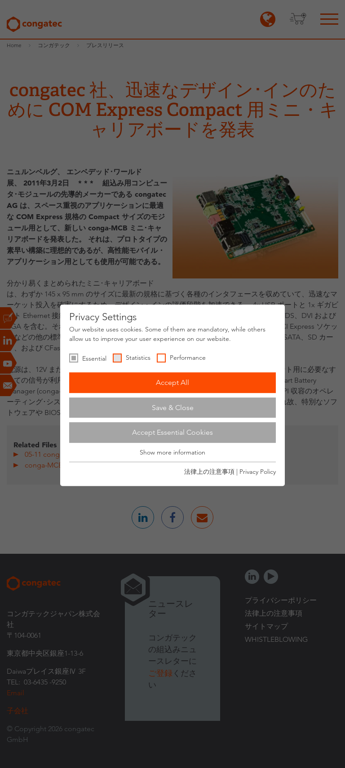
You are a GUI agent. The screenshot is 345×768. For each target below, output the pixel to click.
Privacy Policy (257, 472)
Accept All (172, 382)
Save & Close (173, 407)
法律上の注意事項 (209, 472)
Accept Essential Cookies (172, 432)
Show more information (172, 452)
